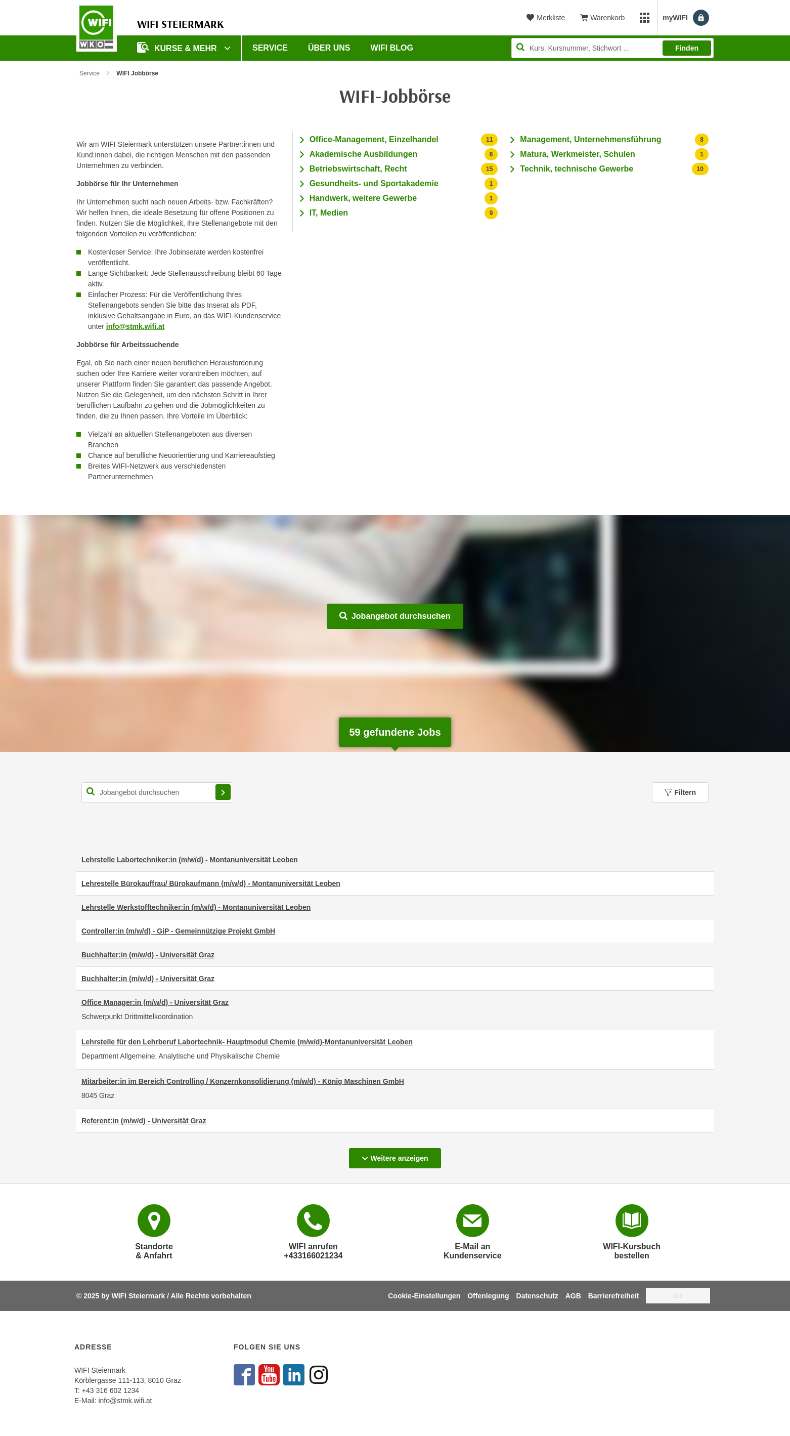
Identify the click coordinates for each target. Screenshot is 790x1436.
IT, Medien (329, 212)
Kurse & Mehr (178, 47)
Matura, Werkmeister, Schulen (577, 154)
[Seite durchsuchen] (612, 48)
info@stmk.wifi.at (135, 326)
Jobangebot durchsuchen (394, 616)
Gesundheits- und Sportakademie (374, 183)
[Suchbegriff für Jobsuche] (157, 792)
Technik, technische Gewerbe (576, 168)
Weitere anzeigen (401, 1155)
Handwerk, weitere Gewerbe (363, 198)
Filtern (680, 792)
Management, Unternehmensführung (590, 139)
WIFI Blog (392, 48)
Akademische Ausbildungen (364, 154)
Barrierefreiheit (613, 1296)
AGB (573, 1296)
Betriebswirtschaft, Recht (358, 168)
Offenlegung (488, 1296)
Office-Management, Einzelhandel (374, 139)
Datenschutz (537, 1296)
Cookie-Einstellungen (424, 1296)
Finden (686, 48)
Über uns (329, 48)
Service (270, 48)
